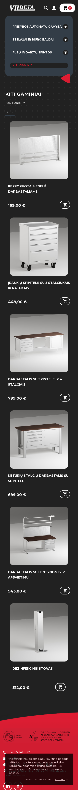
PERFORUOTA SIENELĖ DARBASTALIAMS (27, 189)
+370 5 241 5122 (19, 752)
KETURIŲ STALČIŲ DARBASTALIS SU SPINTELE (38, 478)
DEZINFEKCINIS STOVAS (32, 669)
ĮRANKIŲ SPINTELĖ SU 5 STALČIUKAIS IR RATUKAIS (39, 285)
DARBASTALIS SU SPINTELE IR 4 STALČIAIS (35, 382)
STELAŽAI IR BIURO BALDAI (33, 39)
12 (10, 112)
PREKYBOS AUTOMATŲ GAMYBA (37, 26)
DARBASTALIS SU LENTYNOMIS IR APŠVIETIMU (36, 574)
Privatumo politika (38, 779)
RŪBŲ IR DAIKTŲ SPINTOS (32, 52)
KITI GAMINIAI (22, 65)
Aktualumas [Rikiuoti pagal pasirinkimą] (16, 103)
